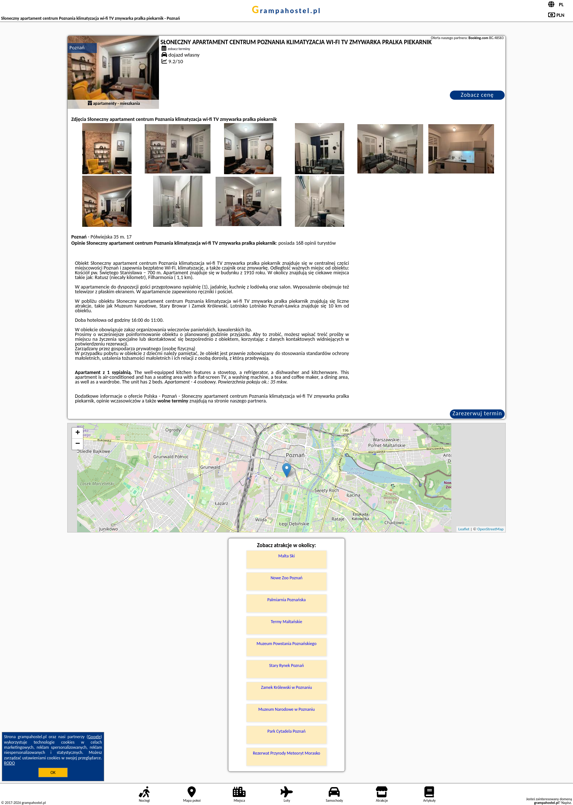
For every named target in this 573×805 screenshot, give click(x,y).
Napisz (566, 802)
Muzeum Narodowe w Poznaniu (286, 709)
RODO (9, 763)
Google (94, 736)
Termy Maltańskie (286, 621)
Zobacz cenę (477, 94)
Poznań (76, 48)
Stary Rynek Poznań (286, 665)
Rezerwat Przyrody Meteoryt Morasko (286, 753)
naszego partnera (248, 401)
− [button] (77, 444)
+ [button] (77, 433)
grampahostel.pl (286, 10)
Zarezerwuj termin (477, 413)
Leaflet (463, 529)
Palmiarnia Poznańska (286, 599)
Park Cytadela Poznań (286, 731)
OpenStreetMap (490, 529)
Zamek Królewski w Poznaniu (286, 687)
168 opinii (306, 243)
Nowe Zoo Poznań (286, 577)
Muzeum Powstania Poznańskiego (286, 643)
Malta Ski (286, 555)
